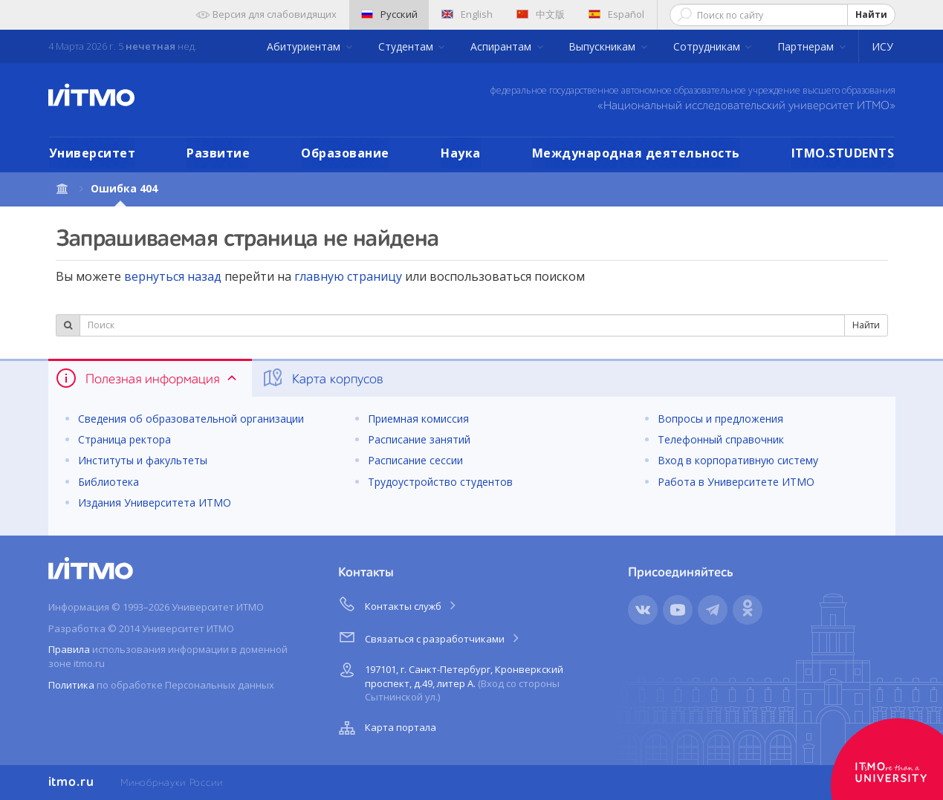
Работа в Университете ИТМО (736, 482)
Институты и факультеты (142, 460)
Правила (69, 649)
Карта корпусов (322, 378)
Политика (71, 685)
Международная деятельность (636, 153)
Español (616, 14)
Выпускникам (603, 46)
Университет (92, 153)
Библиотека (108, 482)
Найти (871, 14)
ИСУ (882, 46)
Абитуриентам (305, 46)
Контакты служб (398, 604)
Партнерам (807, 46)
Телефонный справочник (721, 439)
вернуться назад (172, 276)
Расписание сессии (415, 460)
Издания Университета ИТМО (154, 502)
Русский (389, 14)
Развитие (218, 153)
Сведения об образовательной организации (191, 419)
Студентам (407, 46)
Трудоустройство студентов (440, 482)
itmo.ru (71, 782)
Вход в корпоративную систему (738, 460)
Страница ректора (124, 439)
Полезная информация (147, 378)
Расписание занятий (419, 439)
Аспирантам (502, 46)
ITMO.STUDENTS (843, 153)
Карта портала (385, 728)
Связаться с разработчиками (430, 636)
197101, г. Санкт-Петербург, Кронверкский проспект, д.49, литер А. (449, 680)
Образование (345, 153)
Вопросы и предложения (720, 419)
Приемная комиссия (418, 419)
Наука (461, 153)
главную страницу (348, 276)
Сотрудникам (708, 46)
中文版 (540, 14)
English (467, 14)
